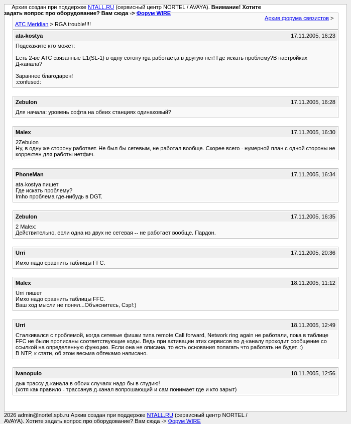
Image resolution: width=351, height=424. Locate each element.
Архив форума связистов (297, 18)
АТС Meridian (31, 24)
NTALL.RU (101, 7)
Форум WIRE (154, 13)
